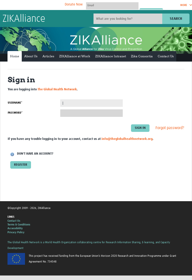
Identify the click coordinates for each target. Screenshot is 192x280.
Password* (15, 112)
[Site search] (129, 19)
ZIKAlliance (23, 19)
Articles (48, 56)
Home (14, 56)
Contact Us (166, 56)
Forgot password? (170, 128)
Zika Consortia (142, 56)
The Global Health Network (40, 5)
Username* (15, 102)
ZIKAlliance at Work (74, 56)
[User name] (112, 5)
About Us (31, 56)
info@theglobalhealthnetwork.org (127, 139)
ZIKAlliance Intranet (110, 56)
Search (176, 19)
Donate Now (74, 4)
